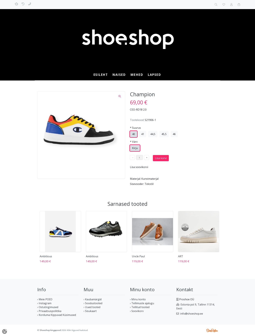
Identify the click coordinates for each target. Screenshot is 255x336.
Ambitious (46, 256)
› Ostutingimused (47, 307)
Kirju (135, 148)
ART (180, 256)
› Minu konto (138, 299)
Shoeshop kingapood (50, 330)
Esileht (100, 74)
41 (142, 134)
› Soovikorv (137, 311)
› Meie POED (44, 299)
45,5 (164, 134)
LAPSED (154, 74)
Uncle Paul (138, 256)
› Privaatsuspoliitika (49, 311)
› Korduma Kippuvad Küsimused (56, 315)
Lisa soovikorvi (139, 167)
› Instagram (44, 303)
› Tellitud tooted (139, 307)
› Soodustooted (93, 303)
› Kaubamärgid (92, 299)
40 (133, 134)
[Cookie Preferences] (4, 331)
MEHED (136, 74)
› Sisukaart (90, 311)
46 (174, 134)
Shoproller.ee (212, 330)
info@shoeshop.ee (191, 313)
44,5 (152, 134)
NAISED (119, 74)
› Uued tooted (92, 307)
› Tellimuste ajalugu (142, 303)
